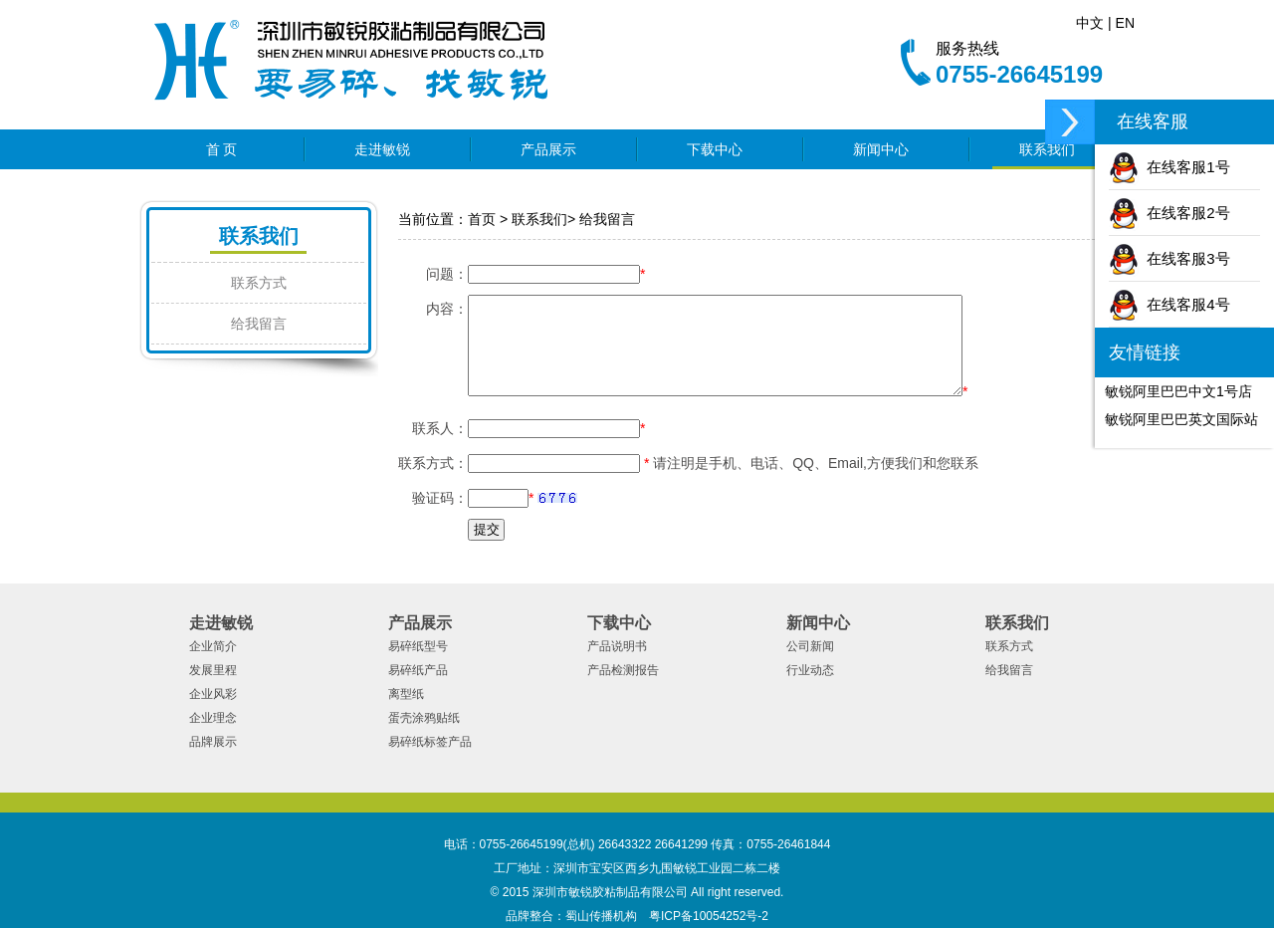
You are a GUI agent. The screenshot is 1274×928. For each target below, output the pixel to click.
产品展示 (554, 149)
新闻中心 (887, 149)
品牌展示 (213, 742)
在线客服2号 (1169, 212)
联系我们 (1053, 149)
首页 (482, 219)
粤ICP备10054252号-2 (708, 916)
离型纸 (406, 694)
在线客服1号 (1169, 166)
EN (1125, 23)
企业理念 (213, 718)
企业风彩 (213, 694)
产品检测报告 (623, 670)
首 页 (222, 149)
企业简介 (213, 646)
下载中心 (720, 149)
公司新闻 (810, 646)
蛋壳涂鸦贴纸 (424, 718)
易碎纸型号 (418, 646)
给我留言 (259, 324)
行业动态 (810, 670)
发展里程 (213, 670)
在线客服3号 (1169, 258)
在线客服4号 (1169, 304)
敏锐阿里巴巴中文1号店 (1178, 391)
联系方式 (259, 283)
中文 (1090, 23)
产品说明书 (617, 646)
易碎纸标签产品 (430, 742)
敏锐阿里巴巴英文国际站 (1181, 419)
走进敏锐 (388, 149)
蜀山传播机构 (601, 916)
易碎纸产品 (418, 670)
